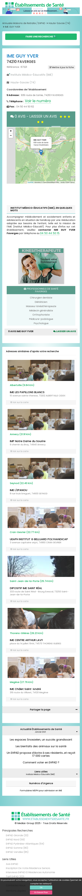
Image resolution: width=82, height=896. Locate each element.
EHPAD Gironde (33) (17, 835)
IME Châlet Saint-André (25, 689)
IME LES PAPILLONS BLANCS (27, 392)
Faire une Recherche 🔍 (41, 36)
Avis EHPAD (12, 864)
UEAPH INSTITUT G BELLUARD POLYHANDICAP (39, 539)
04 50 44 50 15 (49, 233)
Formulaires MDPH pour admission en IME (41, 790)
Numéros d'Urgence (41, 783)
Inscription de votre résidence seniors (28, 868)
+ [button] (11, 131)
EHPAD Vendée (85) (17, 852)
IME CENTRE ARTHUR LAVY (26, 640)
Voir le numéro (38, 101)
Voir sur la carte (20, 402)
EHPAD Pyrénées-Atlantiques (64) (25, 843)
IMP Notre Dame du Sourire (28, 441)
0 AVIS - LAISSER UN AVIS (41, 119)
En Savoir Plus (41, 892)
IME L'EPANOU (18, 490)
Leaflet (30, 182)
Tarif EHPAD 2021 (15, 876)
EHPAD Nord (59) (15, 839)
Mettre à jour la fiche (61, 67)
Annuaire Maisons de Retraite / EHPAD (23, 23)
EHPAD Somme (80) (17, 848)
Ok (41, 887)
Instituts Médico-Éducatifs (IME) (32, 75)
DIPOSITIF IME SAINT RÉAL (26, 588)
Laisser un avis (64, 331)
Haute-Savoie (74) (59, 23)
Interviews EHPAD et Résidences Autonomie (30, 872)
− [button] (11, 136)
